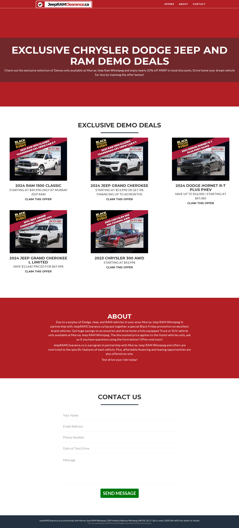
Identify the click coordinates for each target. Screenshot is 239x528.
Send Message (119, 493)
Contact (199, 6)
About (183, 6)
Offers (169, 6)
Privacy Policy (128, 523)
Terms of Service (141, 523)
